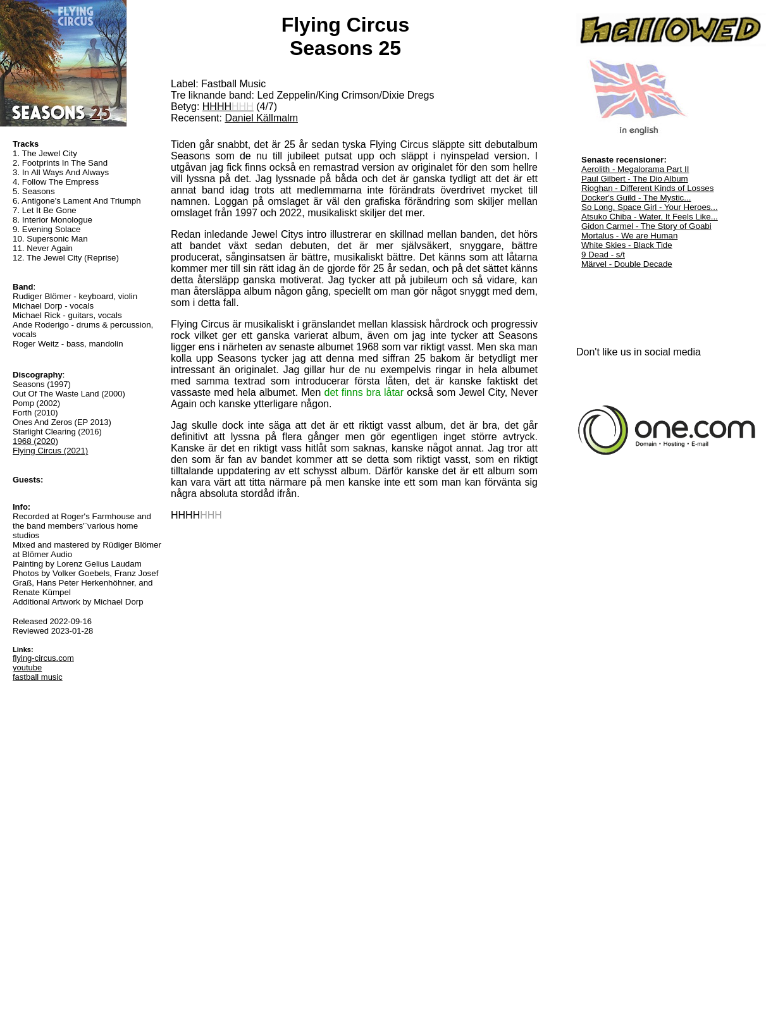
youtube (27, 667)
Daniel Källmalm (261, 118)
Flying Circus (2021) (50, 450)
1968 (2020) (35, 441)
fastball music (38, 677)
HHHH (228, 106)
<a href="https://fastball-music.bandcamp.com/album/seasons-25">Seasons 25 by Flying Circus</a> (354, 762)
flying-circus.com (43, 658)
